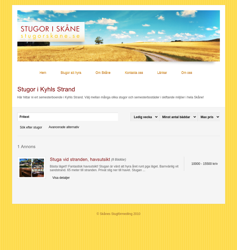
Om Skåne (103, 72)
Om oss (186, 72)
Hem (43, 72)
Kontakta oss (134, 72)
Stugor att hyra (71, 72)
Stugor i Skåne (53, 32)
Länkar (162, 72)
